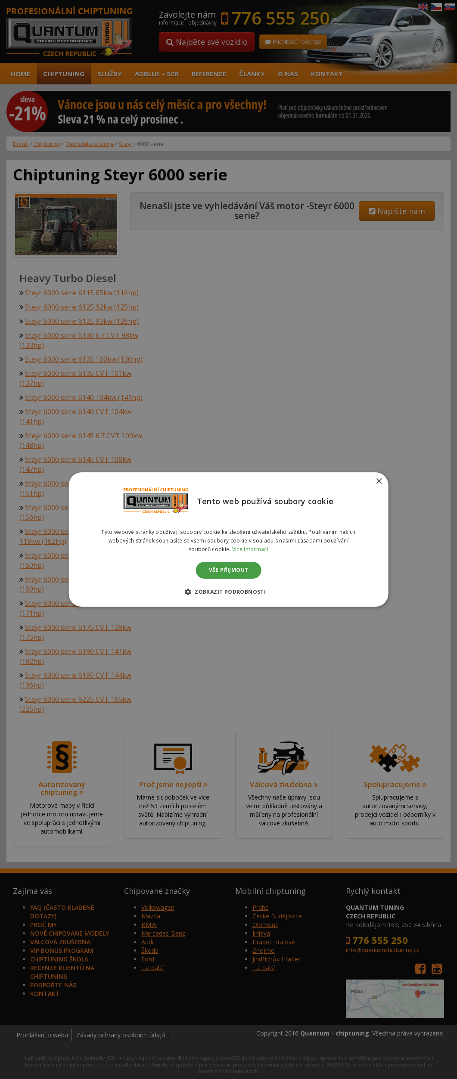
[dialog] (228, 539)
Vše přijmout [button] (229, 570)
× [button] (379, 481)
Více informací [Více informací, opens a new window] (250, 549)
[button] (228, 591)
